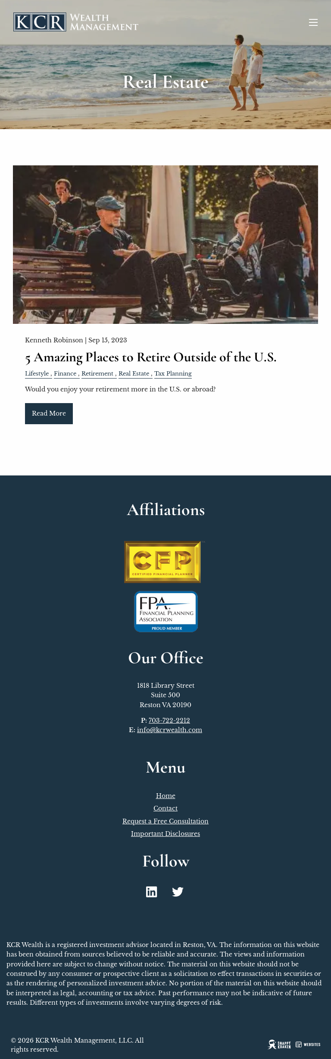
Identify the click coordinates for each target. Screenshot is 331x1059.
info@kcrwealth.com (169, 730)
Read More (49, 413)
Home (165, 796)
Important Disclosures (165, 834)
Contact (165, 808)
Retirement (97, 373)
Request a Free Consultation (165, 821)
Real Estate (134, 373)
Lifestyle (37, 373)
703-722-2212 (169, 720)
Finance (65, 373)
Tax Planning (173, 373)
